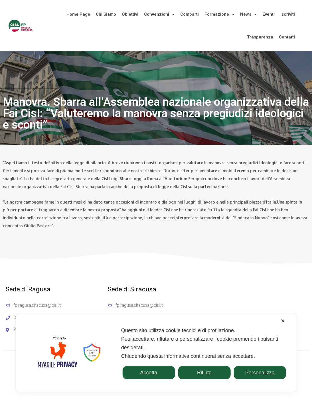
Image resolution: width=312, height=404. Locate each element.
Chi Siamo (106, 14)
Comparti (189, 14)
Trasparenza (260, 37)
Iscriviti (287, 14)
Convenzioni (159, 14)
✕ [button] (283, 321)
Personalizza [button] (260, 372)
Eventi (268, 14)
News (248, 14)
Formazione (219, 14)
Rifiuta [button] (204, 372)
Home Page (78, 14)
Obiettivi (130, 14)
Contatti (287, 37)
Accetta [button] (148, 372)
